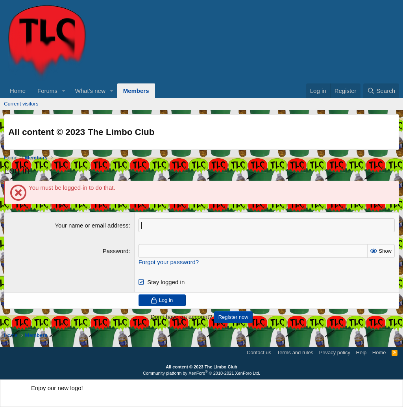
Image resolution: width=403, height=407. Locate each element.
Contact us (259, 352)
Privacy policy (334, 352)
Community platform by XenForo (201, 373)
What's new (90, 90)
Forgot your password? (169, 262)
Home (18, 90)
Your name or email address (91, 225)
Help (361, 352)
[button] (63, 90)
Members (136, 90)
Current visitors (21, 104)
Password (116, 251)
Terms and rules (295, 352)
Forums (47, 90)
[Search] (381, 90)
